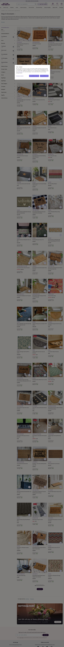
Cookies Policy (20, 71)
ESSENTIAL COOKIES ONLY (34, 75)
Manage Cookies (19, 75)
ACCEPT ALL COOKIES (44, 75)
